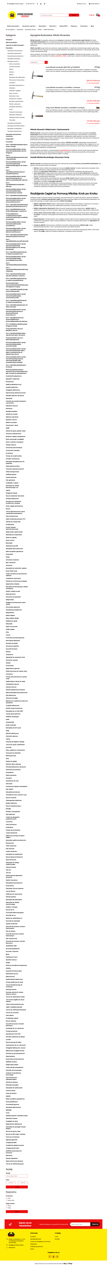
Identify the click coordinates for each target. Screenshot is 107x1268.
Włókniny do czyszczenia (14, 894)
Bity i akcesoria (10, 562)
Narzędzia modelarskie (15, 128)
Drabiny (8, 968)
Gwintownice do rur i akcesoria (16, 1045)
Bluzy (7, 954)
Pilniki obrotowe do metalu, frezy (16, 671)
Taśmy (8, 739)
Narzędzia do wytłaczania (14, 1087)
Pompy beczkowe (11, 1031)
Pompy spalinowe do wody (14, 982)
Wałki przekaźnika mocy (13, 384)
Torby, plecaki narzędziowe (14, 1067)
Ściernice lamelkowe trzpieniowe (16, 965)
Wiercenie (9, 783)
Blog (92, 26)
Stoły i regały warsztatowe (14, 506)
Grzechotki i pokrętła (12, 450)
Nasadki (8, 808)
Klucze (8, 509)
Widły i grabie (10, 629)
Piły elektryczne (11, 695)
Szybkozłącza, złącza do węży (15, 681)
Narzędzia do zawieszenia (14, 854)
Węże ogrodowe (11, 775)
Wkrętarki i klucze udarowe (14, 888)
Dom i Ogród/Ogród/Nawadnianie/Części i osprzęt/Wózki (17, 157)
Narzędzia (43, 26)
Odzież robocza (11, 445)
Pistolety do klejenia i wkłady (15, 741)
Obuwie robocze (11, 687)
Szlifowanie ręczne (12, 973)
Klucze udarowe (11, 1021)
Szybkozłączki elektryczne (14, 979)
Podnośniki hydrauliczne (13, 376)
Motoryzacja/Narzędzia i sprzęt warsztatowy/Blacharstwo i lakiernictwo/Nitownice (16, 230)
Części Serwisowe (11, 833)
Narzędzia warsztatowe (15, 50)
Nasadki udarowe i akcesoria (15, 395)
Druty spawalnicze (12, 1101)
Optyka (8, 663)
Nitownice (9, 408)
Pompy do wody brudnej (13, 456)
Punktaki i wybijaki (14, 90)
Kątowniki (9, 398)
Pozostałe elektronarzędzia (14, 912)
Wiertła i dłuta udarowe (13, 764)
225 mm (8, 870)
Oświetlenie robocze (12, 684)
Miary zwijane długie (12, 618)
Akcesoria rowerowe (12, 560)
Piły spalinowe (10, 814)
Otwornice (9, 674)
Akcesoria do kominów (13, 769)
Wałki (7, 428)
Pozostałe (84, 26)
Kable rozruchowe (11, 626)
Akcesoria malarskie (12, 646)
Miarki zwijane (10, 615)
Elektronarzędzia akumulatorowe (16, 692)
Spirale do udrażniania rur (14, 918)
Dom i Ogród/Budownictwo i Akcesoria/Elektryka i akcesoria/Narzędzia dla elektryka (16, 319)
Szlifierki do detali (11, 621)
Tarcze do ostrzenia (12, 1012)
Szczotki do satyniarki (13, 921)
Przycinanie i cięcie (12, 425)
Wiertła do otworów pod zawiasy (16, 581)
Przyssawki (9, 554)
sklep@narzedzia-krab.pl (16, 1245)
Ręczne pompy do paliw (13, 1042)
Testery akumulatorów (13, 714)
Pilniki (11, 69)
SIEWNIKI (8, 1110)
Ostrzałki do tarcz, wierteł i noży (16, 794)
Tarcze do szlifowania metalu (15, 997)
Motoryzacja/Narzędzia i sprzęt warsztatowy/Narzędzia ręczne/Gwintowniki (16, 295)
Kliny (7, 632)
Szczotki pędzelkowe (12, 948)
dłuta (64, 56)
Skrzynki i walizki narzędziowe (15, 436)
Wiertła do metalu (11, 414)
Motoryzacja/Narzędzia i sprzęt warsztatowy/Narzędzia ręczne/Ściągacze (16, 150)
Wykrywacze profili (12, 546)
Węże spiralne (10, 1056)
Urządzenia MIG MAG (12, 1148)
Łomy (10, 109)
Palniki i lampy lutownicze (14, 708)
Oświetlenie (9, 772)
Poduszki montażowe (15, 112)
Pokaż (17, 1211)
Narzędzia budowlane (15, 123)
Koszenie (9, 778)
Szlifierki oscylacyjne (12, 716)
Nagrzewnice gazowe (12, 668)
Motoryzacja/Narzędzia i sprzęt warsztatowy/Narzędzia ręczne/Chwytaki (16, 344)
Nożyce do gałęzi (11, 761)
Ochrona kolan (10, 1090)
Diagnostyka (10, 599)
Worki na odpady (11, 537)
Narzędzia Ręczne (65, 150)
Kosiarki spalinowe (12, 387)
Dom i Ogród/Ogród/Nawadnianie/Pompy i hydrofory (17, 269)
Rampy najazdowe (12, 1158)
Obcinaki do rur (11, 915)
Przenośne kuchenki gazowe (15, 637)
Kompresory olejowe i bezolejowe (16, 786)
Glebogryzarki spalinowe (13, 800)
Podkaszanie (10, 524)
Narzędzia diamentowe (13, 1107)
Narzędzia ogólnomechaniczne (16, 840)
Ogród (8, 490)
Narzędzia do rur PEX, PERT (14, 711)
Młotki (11, 74)
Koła (7, 758)
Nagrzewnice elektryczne (14, 1124)
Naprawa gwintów (11, 1139)
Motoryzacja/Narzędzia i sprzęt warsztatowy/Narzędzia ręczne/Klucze (16, 223)
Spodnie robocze (11, 959)
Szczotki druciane (14, 66)
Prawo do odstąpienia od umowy (40, 1241)
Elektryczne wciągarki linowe (15, 1050)
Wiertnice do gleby (12, 698)
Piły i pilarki (9, 789)
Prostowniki (9, 665)
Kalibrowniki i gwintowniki (14, 532)
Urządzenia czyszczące (13, 578)
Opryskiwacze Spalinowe (14, 610)
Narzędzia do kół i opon (13, 728)
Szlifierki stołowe (11, 1062)
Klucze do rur (10, 909)
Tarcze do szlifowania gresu (15, 1164)
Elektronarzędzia (13, 26)
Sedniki (8, 1096)
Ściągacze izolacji (11, 493)
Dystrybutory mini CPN (13, 1034)
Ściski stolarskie (11, 725)
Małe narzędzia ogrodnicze (14, 551)
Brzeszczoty (10, 843)
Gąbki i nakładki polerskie (14, 1007)
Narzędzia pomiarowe (15, 53)
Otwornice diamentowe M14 (15, 469)
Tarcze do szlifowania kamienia (16, 1009)
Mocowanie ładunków (13, 640)
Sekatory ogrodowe (12, 417)
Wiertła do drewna (12, 1082)
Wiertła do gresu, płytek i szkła (15, 431)
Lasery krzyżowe (11, 477)
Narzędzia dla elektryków (17, 77)
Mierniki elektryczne (12, 733)
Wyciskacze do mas (12, 781)
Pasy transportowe (12, 516)
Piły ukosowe (10, 848)
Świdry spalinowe (11, 803)
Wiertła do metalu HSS (13, 521)
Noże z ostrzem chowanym (14, 442)
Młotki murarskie (11, 422)
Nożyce (12, 72)
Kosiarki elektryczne (12, 498)
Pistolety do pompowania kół (15, 1053)
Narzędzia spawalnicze (15, 131)
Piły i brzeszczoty (11, 938)
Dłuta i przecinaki (14, 64)
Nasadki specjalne (11, 411)
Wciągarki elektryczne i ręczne (15, 1048)
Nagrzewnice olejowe (12, 584)
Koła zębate (10, 1015)
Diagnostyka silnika (12, 1064)
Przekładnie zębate (12, 1018)
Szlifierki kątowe (11, 474)
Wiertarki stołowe (11, 1118)
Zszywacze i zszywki (15, 98)
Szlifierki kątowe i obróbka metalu (17, 1115)
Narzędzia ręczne (13, 61)
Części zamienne (11, 851)
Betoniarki (9, 543)
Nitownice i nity (14, 96)
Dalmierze (9, 1155)
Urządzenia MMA (11, 1142)
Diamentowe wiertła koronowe (16, 393)
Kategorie (9, 39)
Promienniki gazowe (12, 1104)
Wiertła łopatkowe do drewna (15, 689)
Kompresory (10, 381)
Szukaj (17, 1187)
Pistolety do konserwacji (13, 1070)
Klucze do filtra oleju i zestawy (15, 1134)
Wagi (7, 730)
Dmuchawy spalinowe (13, 607)
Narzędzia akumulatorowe (14, 548)
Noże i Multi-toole (11, 571)
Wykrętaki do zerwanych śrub (15, 657)
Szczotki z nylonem (12, 951)
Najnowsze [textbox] (34, 62)
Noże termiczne (11, 859)
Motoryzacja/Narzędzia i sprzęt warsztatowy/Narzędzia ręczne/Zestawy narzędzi (16, 190)
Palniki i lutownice (11, 880)
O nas (56, 1236)
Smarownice (10, 885)
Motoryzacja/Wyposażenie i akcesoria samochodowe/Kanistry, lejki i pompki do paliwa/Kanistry (17, 371)
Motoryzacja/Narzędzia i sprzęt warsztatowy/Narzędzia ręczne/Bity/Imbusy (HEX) (16, 258)
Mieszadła (9, 623)
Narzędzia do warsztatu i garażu (16, 568)
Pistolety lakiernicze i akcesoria (16, 767)
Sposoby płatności (35, 1239)
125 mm (8, 872)
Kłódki (8, 962)
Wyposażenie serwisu (13, 466)
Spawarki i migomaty (12, 379)
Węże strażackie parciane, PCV (15, 519)
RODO (32, 1249)
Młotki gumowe (11, 755)
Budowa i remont (11, 419)
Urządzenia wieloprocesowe (15, 1145)
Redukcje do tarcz (11, 957)
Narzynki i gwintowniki (16, 101)
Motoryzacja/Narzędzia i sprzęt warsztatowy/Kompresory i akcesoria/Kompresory (16, 200)
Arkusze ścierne (11, 867)
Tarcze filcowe (10, 891)
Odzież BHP (63, 26)
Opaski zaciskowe (11, 923)
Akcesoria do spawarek (13, 597)
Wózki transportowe (12, 471)
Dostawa (33, 1236)
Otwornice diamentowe (13, 433)
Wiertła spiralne (11, 897)
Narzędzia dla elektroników (16, 125)
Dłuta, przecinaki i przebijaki (15, 439)
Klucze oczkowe (11, 797)
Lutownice (9, 821)
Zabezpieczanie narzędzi (17, 117)
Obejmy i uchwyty (11, 907)
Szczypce (12, 82)
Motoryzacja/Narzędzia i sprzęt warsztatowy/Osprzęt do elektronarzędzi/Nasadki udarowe (16, 178)
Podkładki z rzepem (12, 483)
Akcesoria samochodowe (14, 447)
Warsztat (53, 26)
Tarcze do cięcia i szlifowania (15, 744)
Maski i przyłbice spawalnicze (15, 1099)
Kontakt (57, 1239)
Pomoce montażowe (12, 1137)
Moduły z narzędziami (13, 811)
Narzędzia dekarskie (15, 114)
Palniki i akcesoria (15, 104)
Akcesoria (9, 565)
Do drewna (9, 453)
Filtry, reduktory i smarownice (15, 750)
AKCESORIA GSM (11, 946)
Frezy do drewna (11, 1093)
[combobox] (39, 62)
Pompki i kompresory (12, 458)
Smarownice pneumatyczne (15, 1059)
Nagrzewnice (10, 612)
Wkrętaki (12, 88)
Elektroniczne (10, 976)
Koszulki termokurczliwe (14, 971)
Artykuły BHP (10, 722)
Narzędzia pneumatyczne (16, 56)
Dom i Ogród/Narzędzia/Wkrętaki (16, 195)
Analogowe (9, 827)
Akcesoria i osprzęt (29, 26)
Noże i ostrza (13, 93)
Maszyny (74, 26)
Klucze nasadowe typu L (13, 806)
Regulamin (33, 1244)
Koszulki (8, 747)
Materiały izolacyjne (12, 1085)
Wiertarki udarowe (12, 736)
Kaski (7, 719)
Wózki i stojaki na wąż (13, 591)
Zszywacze (9, 654)
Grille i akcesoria (11, 846)
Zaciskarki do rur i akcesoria (15, 1028)
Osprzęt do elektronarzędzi (15, 45)
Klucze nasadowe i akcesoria (15, 496)
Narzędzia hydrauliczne (16, 85)
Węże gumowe (10, 594)
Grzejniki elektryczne (12, 705)
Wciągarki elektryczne (13, 390)
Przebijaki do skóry (12, 1121)
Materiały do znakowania (14, 534)
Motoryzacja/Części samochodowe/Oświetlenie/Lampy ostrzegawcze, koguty (17, 284)
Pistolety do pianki (12, 643)
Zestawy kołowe (11, 989)
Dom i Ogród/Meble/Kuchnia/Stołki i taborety (15, 184)
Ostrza (8, 635)
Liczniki (8, 1039)
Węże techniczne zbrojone (14, 1161)
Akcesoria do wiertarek (13, 753)
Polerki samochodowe (13, 830)
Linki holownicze (11, 824)
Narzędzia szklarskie (16, 106)
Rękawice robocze (12, 405)
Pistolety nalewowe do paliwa (15, 1036)
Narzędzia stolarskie (14, 58)
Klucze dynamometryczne (14, 857)
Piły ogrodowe (10, 480)
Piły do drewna (10, 931)
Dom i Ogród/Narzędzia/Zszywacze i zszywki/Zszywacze (15, 171)
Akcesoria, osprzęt (12, 660)
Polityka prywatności (36, 1246)
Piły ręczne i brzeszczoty (17, 80)
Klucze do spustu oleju (13, 1131)
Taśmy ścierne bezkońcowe (15, 1004)
